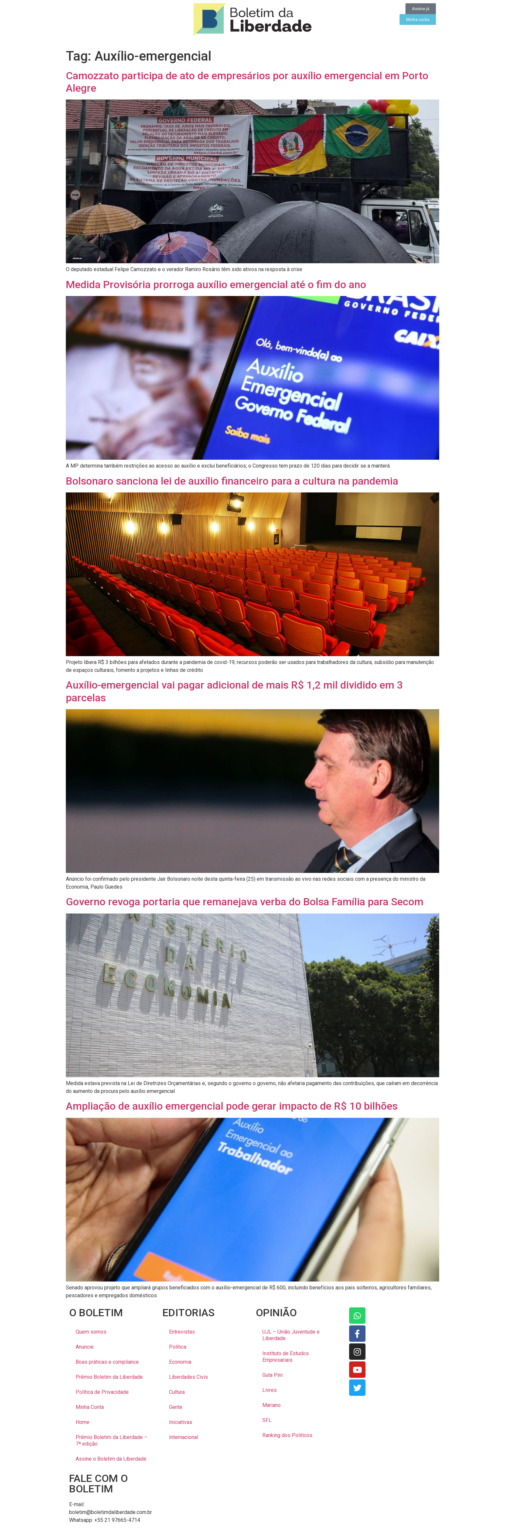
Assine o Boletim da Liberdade (111, 1459)
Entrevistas (182, 1332)
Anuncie (85, 1347)
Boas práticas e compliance (107, 1362)
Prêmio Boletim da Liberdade (109, 1377)
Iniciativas (180, 1422)
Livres (269, 1390)
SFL (266, 1420)
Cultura (177, 1392)
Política (177, 1347)
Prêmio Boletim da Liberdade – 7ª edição (111, 1440)
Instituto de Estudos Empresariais (285, 1356)
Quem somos (91, 1332)
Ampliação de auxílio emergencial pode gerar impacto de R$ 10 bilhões (232, 1106)
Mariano (271, 1405)
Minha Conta (90, 1407)
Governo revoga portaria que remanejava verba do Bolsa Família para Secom (244, 901)
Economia (180, 1362)
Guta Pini (272, 1375)
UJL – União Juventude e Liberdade (291, 1335)
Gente (175, 1407)
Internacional (183, 1437)
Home (82, 1422)
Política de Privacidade (102, 1392)
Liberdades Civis (188, 1377)
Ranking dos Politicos (287, 1435)
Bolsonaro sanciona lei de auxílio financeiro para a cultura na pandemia (232, 481)
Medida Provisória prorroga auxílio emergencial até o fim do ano (216, 284)
